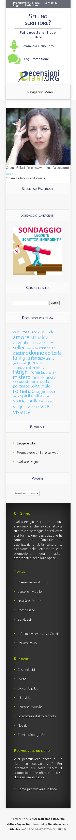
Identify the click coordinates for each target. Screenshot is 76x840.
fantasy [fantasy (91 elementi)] (38, 358)
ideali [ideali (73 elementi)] (45, 363)
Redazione (32, 5)
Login (16, 5)
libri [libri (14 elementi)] (54, 373)
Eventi (22, 679)
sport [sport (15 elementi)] (46, 396)
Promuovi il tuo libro (38, 46)
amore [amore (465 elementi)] (21, 337)
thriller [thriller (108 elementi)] (33, 400)
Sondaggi (24, 619)
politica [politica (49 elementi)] (45, 381)
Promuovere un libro (26, 3)
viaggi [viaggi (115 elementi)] (19, 406)
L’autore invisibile (30, 591)
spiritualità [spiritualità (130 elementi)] (31, 395)
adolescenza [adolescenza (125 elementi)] (25, 331)
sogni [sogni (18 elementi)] (16, 396)
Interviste (24, 697)
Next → (11, 174)
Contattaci (51, 3)
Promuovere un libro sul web (38, 452)
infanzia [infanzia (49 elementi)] (19, 368)
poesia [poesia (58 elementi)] (24, 381)
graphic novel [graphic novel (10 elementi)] (19, 363)
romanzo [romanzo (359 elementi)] (24, 391)
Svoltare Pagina (28, 462)
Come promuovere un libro (37, 789)
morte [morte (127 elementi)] (37, 377)
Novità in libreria (29, 601)
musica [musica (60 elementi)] (50, 377)
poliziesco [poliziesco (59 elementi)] (21, 386)
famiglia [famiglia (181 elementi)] (21, 358)
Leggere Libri (26, 443)
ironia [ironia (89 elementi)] (35, 372)
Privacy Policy (27, 643)
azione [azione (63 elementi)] (40, 343)
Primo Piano (26, 610)
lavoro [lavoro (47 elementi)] (46, 372)
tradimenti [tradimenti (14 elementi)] (47, 401)
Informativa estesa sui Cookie (39, 634)
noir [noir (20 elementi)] (15, 381)
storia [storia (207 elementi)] (19, 400)
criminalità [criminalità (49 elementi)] (47, 348)
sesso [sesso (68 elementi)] (50, 391)
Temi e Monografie (31, 735)
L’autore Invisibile (30, 707)
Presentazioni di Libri (33, 582)
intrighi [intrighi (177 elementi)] (21, 372)
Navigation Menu (40, 92)
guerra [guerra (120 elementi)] (33, 362)
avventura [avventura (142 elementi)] (23, 342)
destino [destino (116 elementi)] (20, 353)
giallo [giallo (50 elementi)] (50, 358)
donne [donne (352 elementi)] (36, 353)
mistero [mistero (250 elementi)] (21, 377)
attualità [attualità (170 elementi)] (39, 337)
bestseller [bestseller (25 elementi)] (32, 348)
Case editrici (26, 670)
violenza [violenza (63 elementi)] (33, 407)
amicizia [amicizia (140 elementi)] (46, 331)
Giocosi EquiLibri (29, 688)
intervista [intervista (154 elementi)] (36, 367)
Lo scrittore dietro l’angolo (37, 716)
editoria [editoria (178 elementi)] (53, 353)
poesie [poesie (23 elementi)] (35, 381)
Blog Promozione (36, 59)
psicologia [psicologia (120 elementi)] (40, 385)
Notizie (23, 725)
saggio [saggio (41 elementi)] (40, 392)
